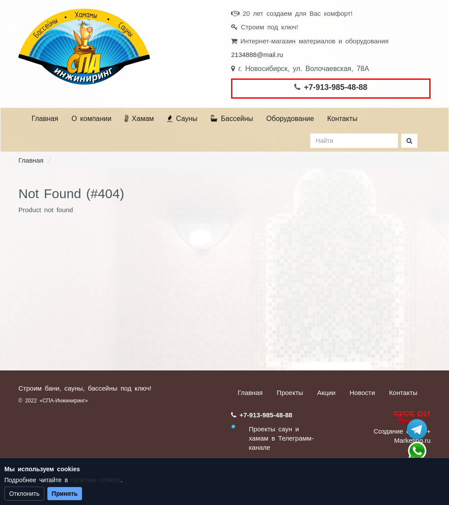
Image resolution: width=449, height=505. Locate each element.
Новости (362, 392)
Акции (326, 392)
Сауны (182, 118)
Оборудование (290, 118)
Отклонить (24, 493)
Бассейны (231, 118)
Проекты (290, 392)
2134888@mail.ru (257, 54)
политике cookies (96, 480)
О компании (91, 118)
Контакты (342, 118)
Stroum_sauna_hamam (417, 429)
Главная (45, 118)
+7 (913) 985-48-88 (417, 451)
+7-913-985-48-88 (335, 87)
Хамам (139, 118)
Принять (65, 493)
